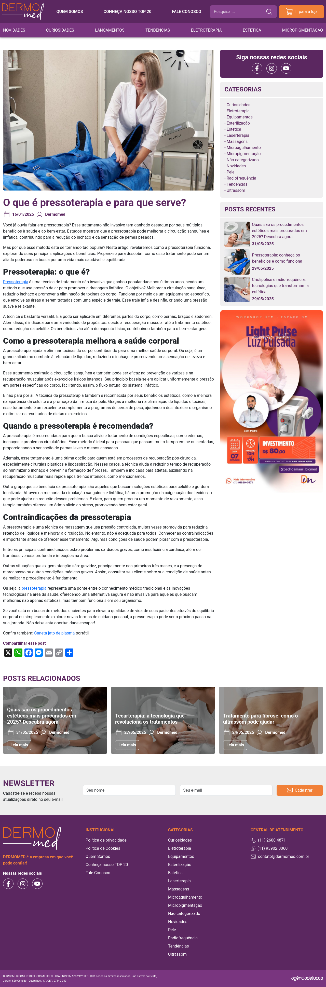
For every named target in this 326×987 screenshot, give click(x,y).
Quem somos (69, 11)
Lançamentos (110, 30)
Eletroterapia (206, 30)
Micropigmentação (302, 30)
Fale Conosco (98, 872)
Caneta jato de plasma (54, 633)
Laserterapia (238, 135)
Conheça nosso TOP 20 (127, 11)
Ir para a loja (301, 12)
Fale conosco (186, 11)
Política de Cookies (103, 848)
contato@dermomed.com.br (280, 856)
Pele (231, 172)
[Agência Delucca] (307, 978)
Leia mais (19, 744)
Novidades (14, 30)
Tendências (157, 30)
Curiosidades (60, 30)
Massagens (237, 141)
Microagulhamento (244, 147)
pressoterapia (34, 588)
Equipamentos (240, 117)
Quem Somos (98, 856)
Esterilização (238, 123)
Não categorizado (243, 159)
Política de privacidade (106, 840)
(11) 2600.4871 (268, 840)
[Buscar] (240, 11)
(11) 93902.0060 (269, 848)
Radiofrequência (241, 178)
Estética (252, 30)
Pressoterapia (15, 281)
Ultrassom (236, 190)
